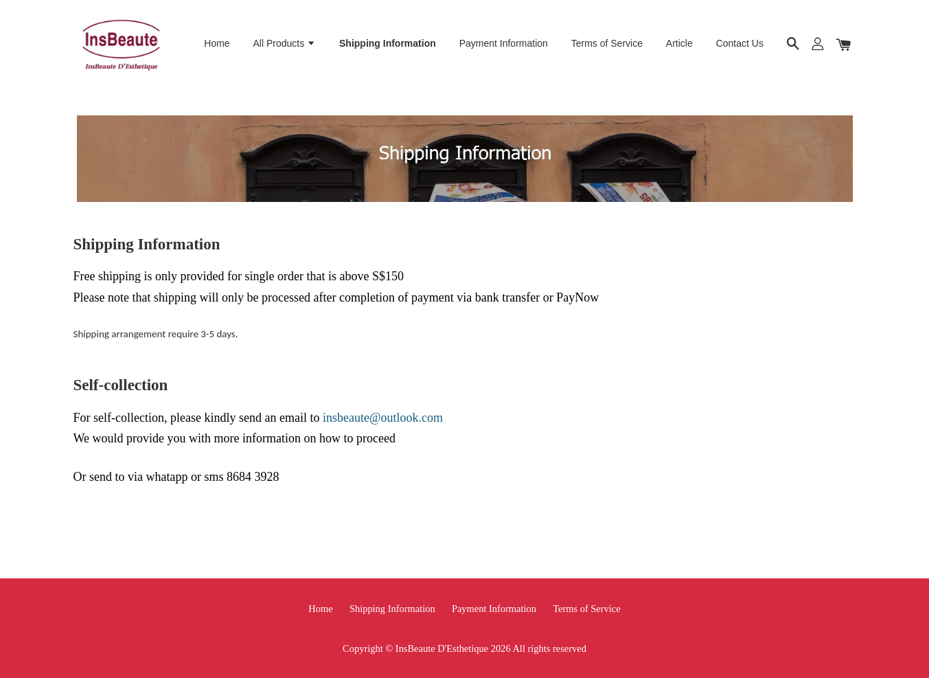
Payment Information (503, 43)
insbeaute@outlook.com (383, 418)
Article (679, 43)
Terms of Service (607, 43)
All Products (285, 43)
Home (216, 43)
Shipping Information (387, 43)
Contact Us (740, 43)
